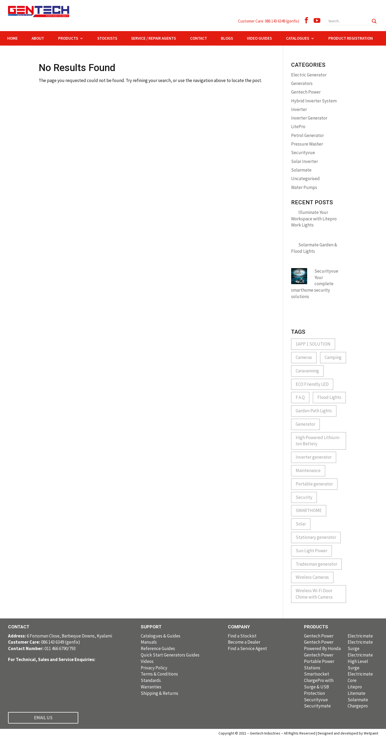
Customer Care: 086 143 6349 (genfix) (268, 21)
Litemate (356, 693)
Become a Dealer (244, 642)
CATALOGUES (297, 38)
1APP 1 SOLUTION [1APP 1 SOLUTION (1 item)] (313, 344)
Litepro (355, 687)
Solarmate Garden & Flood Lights (314, 248)
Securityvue (303, 152)
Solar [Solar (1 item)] (301, 524)
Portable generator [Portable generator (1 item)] (314, 484)
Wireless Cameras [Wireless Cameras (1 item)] (312, 577)
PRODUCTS (68, 38)
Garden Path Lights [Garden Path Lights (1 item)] (314, 411)
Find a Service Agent (247, 648)
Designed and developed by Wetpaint (348, 733)
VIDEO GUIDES (259, 38)
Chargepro (358, 706)
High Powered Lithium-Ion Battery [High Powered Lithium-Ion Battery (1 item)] (318, 441)
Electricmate (360, 636)
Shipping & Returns (159, 693)
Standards (151, 680)
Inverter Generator (309, 118)
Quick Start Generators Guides (170, 655)
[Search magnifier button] (374, 21)
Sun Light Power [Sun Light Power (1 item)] (311, 551)
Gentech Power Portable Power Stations (319, 661)
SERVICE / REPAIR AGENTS (153, 38)
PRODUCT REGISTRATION (350, 38)
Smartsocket (316, 674)
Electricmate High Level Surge (360, 661)
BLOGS (227, 38)
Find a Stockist (242, 636)
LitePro (298, 126)
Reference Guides (158, 648)
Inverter (299, 109)
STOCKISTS (107, 38)
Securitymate (317, 706)
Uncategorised (305, 178)
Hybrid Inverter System (314, 101)
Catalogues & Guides (160, 636)
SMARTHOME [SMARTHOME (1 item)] (309, 510)
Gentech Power (306, 92)
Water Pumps (304, 187)
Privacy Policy (154, 668)
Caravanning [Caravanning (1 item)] (307, 371)
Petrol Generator (307, 135)
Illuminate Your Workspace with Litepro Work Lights (314, 218)
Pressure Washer (307, 144)
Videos (147, 661)
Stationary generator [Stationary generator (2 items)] (316, 537)
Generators (302, 83)
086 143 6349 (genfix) (44, 642)
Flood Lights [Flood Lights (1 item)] (329, 397)
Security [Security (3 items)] (304, 497)
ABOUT (38, 38)
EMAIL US (43, 718)
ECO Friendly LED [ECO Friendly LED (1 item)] (312, 384)
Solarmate (301, 170)
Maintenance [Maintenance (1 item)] (308, 470)
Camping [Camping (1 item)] (333, 357)
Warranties (151, 687)
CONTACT (198, 38)
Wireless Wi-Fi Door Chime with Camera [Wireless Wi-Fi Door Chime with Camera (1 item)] (314, 594)
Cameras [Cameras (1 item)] (304, 357)
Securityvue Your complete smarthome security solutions (314, 283)
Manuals (149, 642)
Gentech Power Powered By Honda (322, 645)
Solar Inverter (304, 161)
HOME (12, 38)
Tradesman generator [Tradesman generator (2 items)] (316, 564)
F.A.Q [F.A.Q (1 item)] (300, 397)
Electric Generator (308, 75)
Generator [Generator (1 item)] (305, 424)
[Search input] (348, 21)
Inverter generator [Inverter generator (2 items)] (314, 457)
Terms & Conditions (159, 674)
